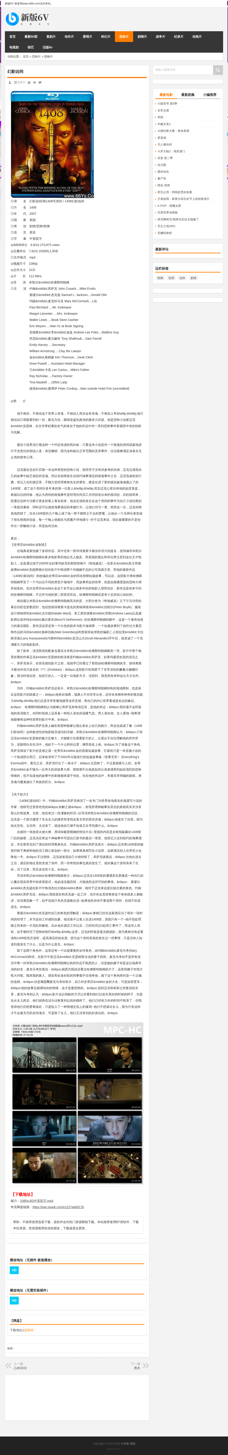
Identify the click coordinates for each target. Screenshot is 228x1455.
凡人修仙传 (164, 144)
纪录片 (178, 36)
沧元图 (161, 165)
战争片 (160, 36)
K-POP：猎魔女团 (169, 205)
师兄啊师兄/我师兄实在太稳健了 (178, 219)
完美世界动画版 (167, 212)
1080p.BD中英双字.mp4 (36, 1201)
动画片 (197, 36)
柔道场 (161, 137)
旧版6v (48, 47)
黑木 (137, 1368)
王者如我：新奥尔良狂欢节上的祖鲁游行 (183, 198)
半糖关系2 (164, 124)
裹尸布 (161, 178)
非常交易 (163, 110)
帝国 (160, 117)
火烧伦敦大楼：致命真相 (173, 130)
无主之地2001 (166, 226)
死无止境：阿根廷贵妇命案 (174, 192)
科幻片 (105, 36)
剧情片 (142, 36)
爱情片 (87, 36)
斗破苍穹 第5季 (167, 103)
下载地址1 (17, 1330)
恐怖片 (124, 36)
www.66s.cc (114, 1449)
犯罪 (171, 278)
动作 (182, 278)
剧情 (193, 278)
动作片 (69, 36)
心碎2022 (20, 1368)
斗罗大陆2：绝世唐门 (171, 151)
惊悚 (160, 278)
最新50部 (30, 36)
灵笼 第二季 (165, 158)
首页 (12, 36)
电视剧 (14, 47)
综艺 (31, 47)
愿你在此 (163, 171)
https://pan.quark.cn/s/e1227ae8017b (58, 1207)
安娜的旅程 (164, 233)
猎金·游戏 (163, 185)
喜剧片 (51, 36)
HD (14, 1270)
